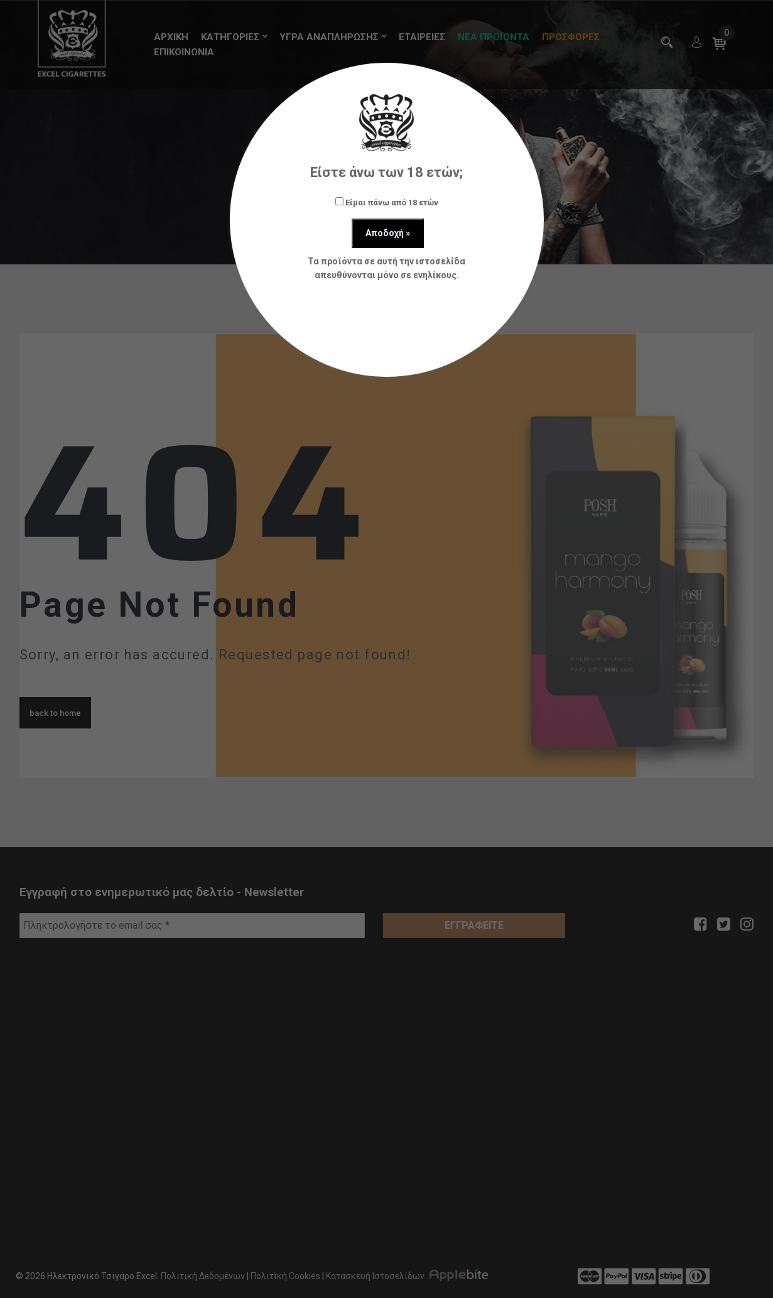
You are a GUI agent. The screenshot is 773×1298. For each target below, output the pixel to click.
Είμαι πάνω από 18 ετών (386, 202)
